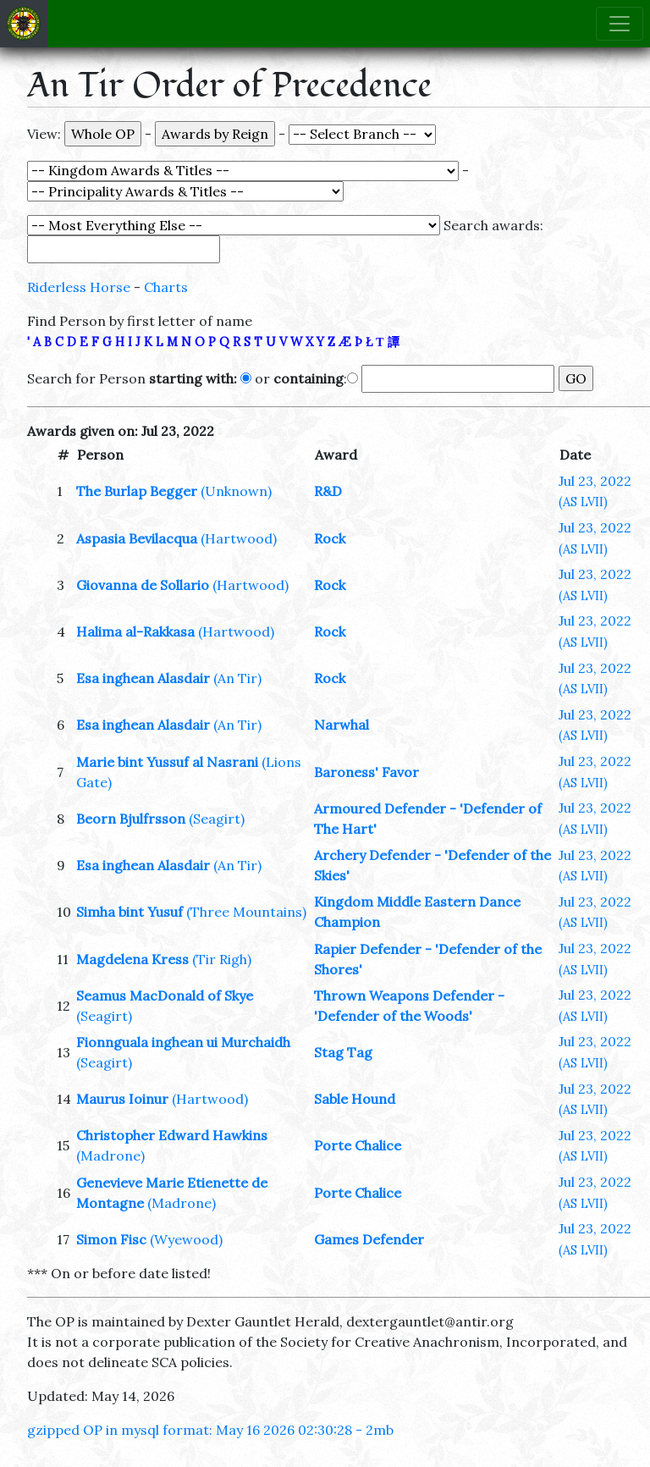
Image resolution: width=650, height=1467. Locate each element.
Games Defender (369, 1239)
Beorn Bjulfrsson (130, 818)
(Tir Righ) (221, 959)
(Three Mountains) (246, 911)
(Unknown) (236, 491)
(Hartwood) (239, 538)
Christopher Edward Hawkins (171, 1135)
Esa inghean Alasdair (143, 678)
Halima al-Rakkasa (135, 631)
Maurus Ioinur (122, 1098)
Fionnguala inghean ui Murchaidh (183, 1042)
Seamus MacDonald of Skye (164, 995)
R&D (328, 491)
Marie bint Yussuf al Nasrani (167, 761)
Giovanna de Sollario (142, 584)
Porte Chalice (357, 1145)
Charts (166, 287)
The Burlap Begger (136, 491)
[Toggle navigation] (619, 24)
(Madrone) (110, 1155)
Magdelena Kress (132, 959)
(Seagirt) (217, 818)
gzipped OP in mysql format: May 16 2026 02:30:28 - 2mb (210, 1429)
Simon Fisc (111, 1239)
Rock (329, 538)
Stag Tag (343, 1052)
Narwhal (341, 724)
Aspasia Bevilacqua (136, 538)
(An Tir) (237, 678)
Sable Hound (354, 1098)
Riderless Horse (78, 287)
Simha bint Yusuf (129, 911)
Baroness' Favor (366, 772)
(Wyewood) (186, 1239)
